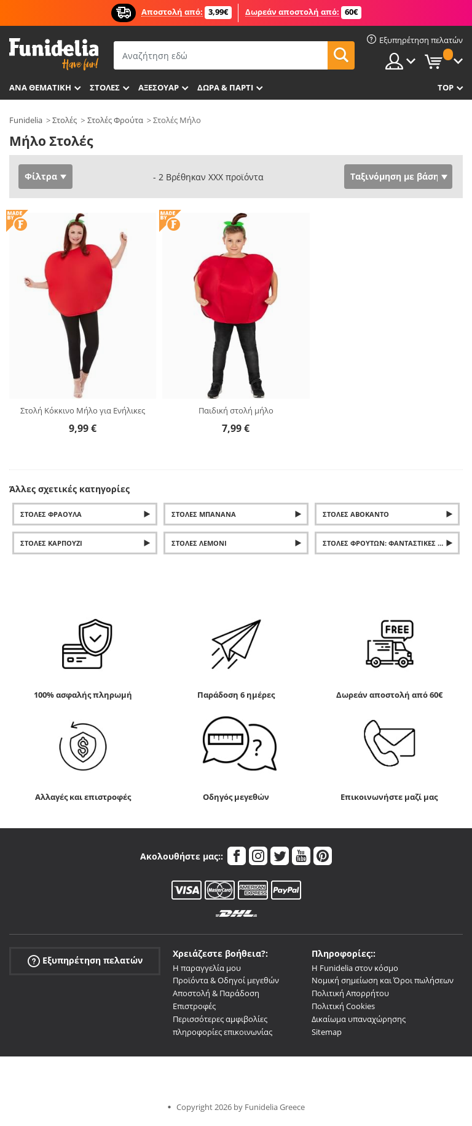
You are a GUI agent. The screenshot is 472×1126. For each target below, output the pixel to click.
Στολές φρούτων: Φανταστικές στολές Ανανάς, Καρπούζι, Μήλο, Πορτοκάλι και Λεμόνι (391, 543)
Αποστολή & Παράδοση (216, 993)
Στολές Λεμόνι (199, 543)
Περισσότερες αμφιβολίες (220, 1018)
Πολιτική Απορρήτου (350, 993)
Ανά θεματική (40, 87)
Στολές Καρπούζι (51, 543)
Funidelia (25, 120)
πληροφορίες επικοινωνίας (222, 1031)
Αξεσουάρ (158, 87)
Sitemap (327, 1031)
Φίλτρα (41, 176)
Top (446, 87)
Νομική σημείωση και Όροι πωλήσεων (383, 980)
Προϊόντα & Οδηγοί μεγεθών (226, 980)
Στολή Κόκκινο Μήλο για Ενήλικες (82, 410)
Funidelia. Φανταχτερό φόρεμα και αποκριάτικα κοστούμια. (53, 54)
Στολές (64, 120)
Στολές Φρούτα (115, 120)
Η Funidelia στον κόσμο (355, 967)
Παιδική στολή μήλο (236, 410)
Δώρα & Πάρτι (225, 87)
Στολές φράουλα (51, 514)
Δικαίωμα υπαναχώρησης (359, 1018)
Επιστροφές (194, 1006)
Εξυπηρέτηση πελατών (85, 960)
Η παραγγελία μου (207, 967)
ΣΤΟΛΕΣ (105, 87)
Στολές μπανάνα (203, 514)
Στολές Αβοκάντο (356, 514)
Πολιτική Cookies (343, 1006)
